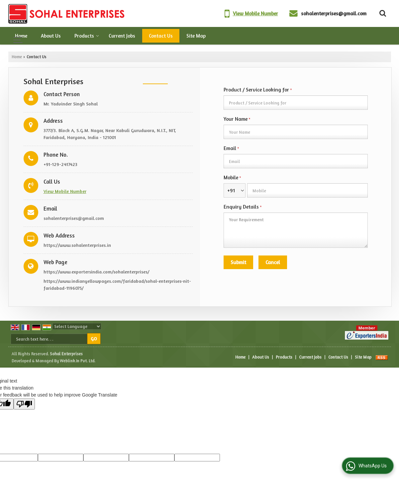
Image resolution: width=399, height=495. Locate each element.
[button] (255, 13)
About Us (51, 36)
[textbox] (296, 102)
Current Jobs (122, 36)
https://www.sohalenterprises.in (77, 245)
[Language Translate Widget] (76, 326)
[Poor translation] (24, 404)
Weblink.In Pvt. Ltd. (77, 360)
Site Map (196, 36)
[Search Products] (382, 13)
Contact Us (161, 36)
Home (21, 36)
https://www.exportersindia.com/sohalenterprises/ (97, 271)
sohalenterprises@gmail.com (333, 13)
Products (86, 36)
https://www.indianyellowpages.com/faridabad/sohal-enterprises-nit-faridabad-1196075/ (117, 284)
